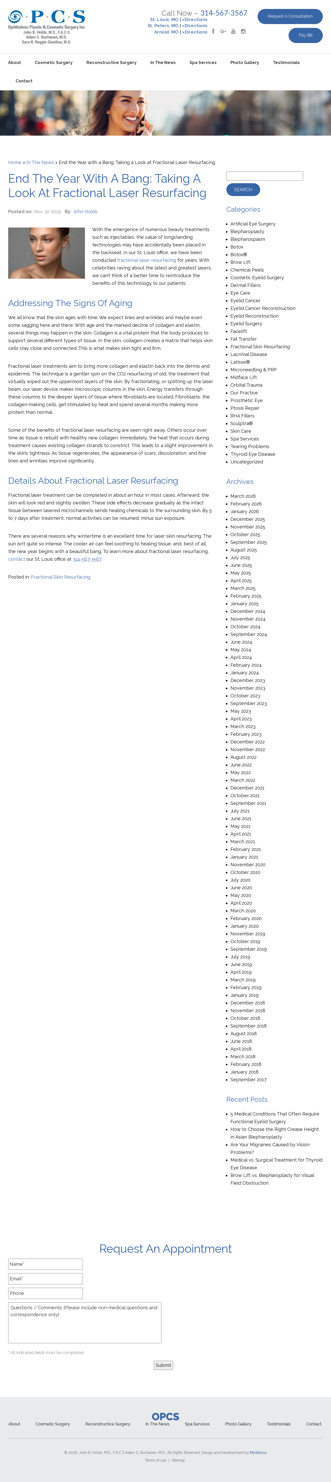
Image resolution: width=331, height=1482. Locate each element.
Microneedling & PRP (253, 369)
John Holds (85, 211)
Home (14, 162)
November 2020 (248, 864)
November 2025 (247, 526)
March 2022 (242, 780)
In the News (163, 62)
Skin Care (240, 431)
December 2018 (247, 1002)
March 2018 (243, 1056)
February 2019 (245, 987)
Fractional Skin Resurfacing (60, 577)
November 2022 (247, 749)
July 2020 (240, 880)
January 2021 (244, 857)
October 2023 (245, 695)
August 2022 (243, 757)
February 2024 (246, 665)
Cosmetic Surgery (54, 62)
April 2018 (241, 1049)
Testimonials (286, 62)
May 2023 (240, 711)
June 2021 (240, 818)
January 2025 (244, 603)
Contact (24, 81)
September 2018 (248, 1026)
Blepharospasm (247, 239)
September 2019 (248, 949)
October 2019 (245, 941)
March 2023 (243, 726)
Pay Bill (306, 35)
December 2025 (247, 519)
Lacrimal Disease (248, 354)
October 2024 (245, 626)
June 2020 (241, 887)
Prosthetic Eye (246, 400)
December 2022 (247, 741)
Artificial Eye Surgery (252, 223)
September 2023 (248, 703)
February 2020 (246, 918)
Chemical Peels (247, 270)
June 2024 (241, 642)
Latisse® (240, 362)
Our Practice (244, 392)
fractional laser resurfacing (146, 260)
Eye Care (240, 293)
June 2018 (241, 1041)
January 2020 (244, 926)
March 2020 (243, 910)
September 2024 (248, 634)
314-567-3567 (223, 12)
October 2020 (245, 872)
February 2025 (245, 596)
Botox (236, 247)
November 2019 (247, 933)
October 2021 (245, 795)
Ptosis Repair (244, 408)
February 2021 (245, 849)
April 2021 (240, 834)
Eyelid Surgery (246, 323)
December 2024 (247, 611)
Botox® (238, 254)
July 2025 (240, 557)
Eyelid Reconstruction (254, 316)
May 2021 (240, 826)
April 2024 (241, 657)
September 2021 (248, 803)
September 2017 (248, 1079)
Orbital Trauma (246, 385)
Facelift (238, 331)
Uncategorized (246, 461)
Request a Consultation (290, 16)
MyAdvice (258, 1453)
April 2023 (241, 718)
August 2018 (243, 1033)
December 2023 (247, 680)
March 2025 (243, 588)
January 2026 (244, 511)
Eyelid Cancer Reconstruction (262, 308)
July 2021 (240, 811)
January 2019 (244, 995)
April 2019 (241, 972)
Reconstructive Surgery (111, 62)
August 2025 (243, 550)
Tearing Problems (249, 446)
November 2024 (248, 619)
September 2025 (248, 542)
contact (16, 559)
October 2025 (245, 534)
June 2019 (241, 964)
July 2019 (240, 956)
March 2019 (243, 979)
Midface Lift (243, 377)
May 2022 (240, 772)
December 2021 (247, 788)
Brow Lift (240, 262)
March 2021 (242, 841)
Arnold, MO (166, 32)
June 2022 (241, 764)
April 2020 (241, 903)
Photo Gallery (244, 62)
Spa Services (203, 62)
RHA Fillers (242, 415)
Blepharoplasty (247, 231)
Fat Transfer (243, 339)
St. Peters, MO (163, 25)
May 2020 (240, 895)
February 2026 (246, 503)
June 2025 (241, 565)
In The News (40, 162)
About (14, 62)
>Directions (194, 19)
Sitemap (178, 1460)
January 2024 (244, 672)
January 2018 (244, 1072)
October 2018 (245, 1018)
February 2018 (245, 1064)
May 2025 (240, 573)
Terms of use (155, 1460)
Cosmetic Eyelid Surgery (257, 277)
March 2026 (243, 496)
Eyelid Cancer (245, 300)
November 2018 (247, 1010)
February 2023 (245, 734)
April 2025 (241, 580)
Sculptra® (241, 423)
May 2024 (240, 649)
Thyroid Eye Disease (252, 454)
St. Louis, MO (164, 19)
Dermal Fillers (245, 285)
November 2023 (247, 688)
